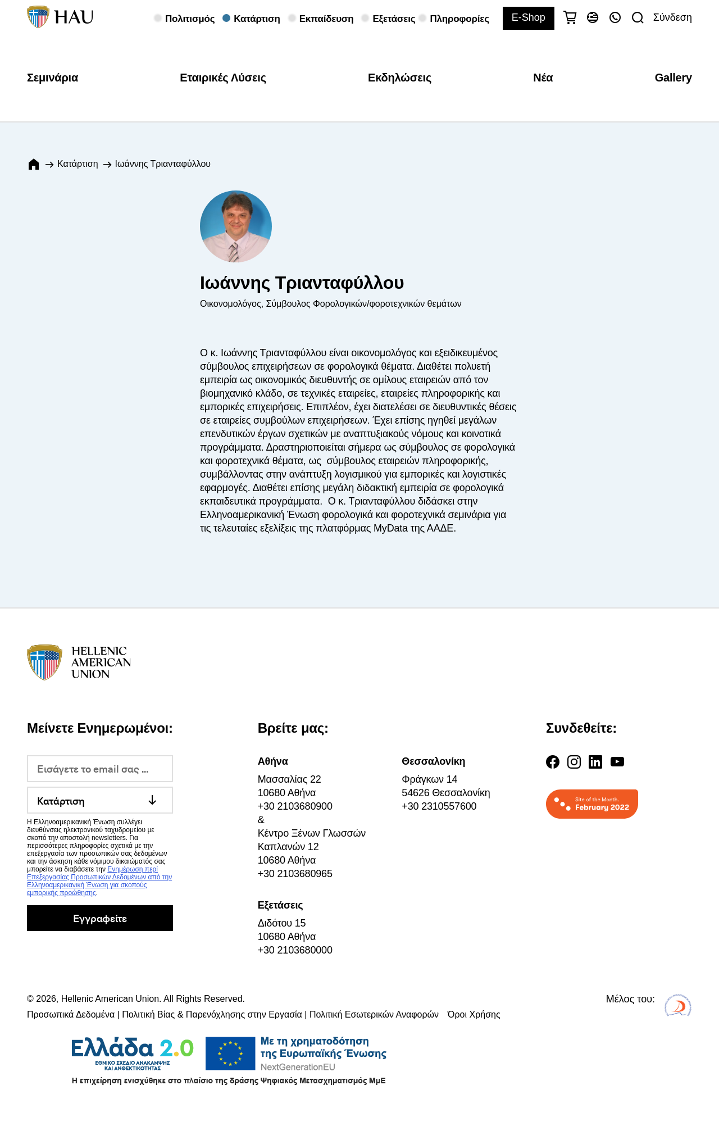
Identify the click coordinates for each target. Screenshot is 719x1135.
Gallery (673, 77)
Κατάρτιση (77, 164)
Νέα (543, 77)
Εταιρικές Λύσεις (223, 77)
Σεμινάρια (52, 77)
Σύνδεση (672, 17)
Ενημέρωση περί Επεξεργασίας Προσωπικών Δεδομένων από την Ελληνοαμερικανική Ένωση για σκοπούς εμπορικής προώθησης (99, 881)
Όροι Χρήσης (474, 1014)
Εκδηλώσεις (399, 77)
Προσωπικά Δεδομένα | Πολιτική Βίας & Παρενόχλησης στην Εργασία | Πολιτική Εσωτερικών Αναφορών (233, 1014)
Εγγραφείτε (99, 917)
